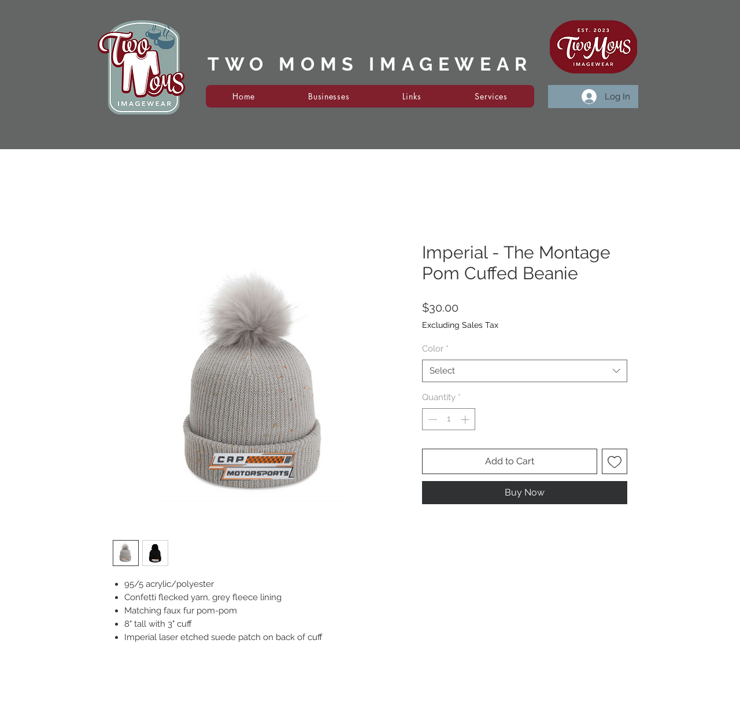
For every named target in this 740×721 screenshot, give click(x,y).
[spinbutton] (448, 419)
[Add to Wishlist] (614, 461)
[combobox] (524, 371)
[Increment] (466, 419)
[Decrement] (431, 419)
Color (435, 348)
